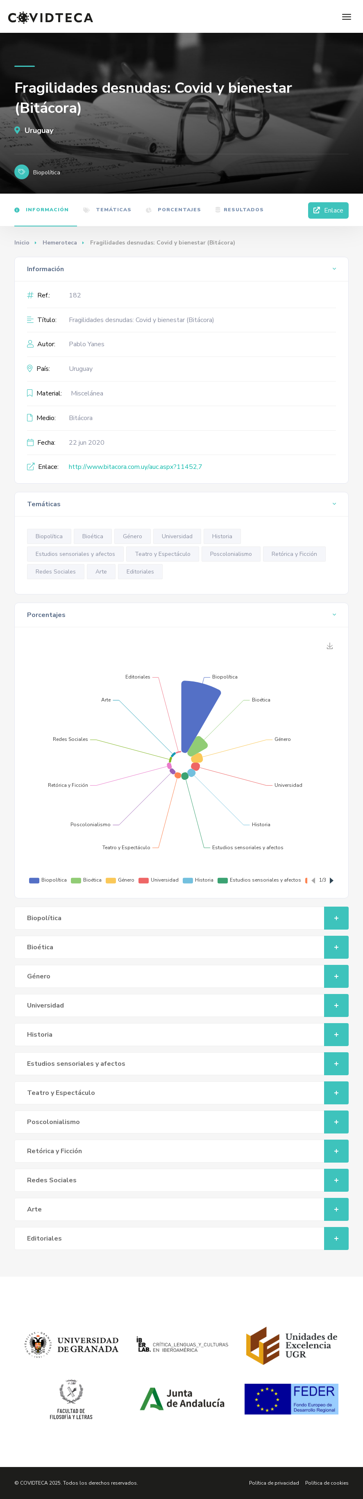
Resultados (240, 209)
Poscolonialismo (231, 554)
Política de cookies (327, 1483)
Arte (101, 572)
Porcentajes (173, 209)
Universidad (177, 536)
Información (41, 209)
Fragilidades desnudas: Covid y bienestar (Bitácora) (141, 319)
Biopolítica (49, 536)
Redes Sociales (56, 572)
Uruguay (33, 130)
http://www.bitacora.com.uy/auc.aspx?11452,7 (135, 466)
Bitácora (81, 418)
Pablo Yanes (86, 344)
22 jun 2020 (86, 442)
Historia (222, 536)
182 (75, 295)
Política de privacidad (274, 1483)
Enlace (328, 210)
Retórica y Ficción (294, 554)
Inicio (21, 243)
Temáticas (107, 209)
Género (132, 536)
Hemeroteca (60, 243)
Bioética (92, 536)
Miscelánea (87, 393)
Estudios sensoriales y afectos (75, 554)
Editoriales (140, 572)
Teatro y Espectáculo (163, 554)
